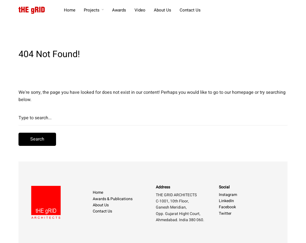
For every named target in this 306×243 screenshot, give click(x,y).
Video (140, 10)
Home (69, 10)
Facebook (227, 207)
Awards (119, 10)
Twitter (225, 213)
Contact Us (190, 10)
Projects (91, 10)
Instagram (228, 195)
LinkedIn (226, 201)
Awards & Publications (113, 199)
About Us (162, 10)
